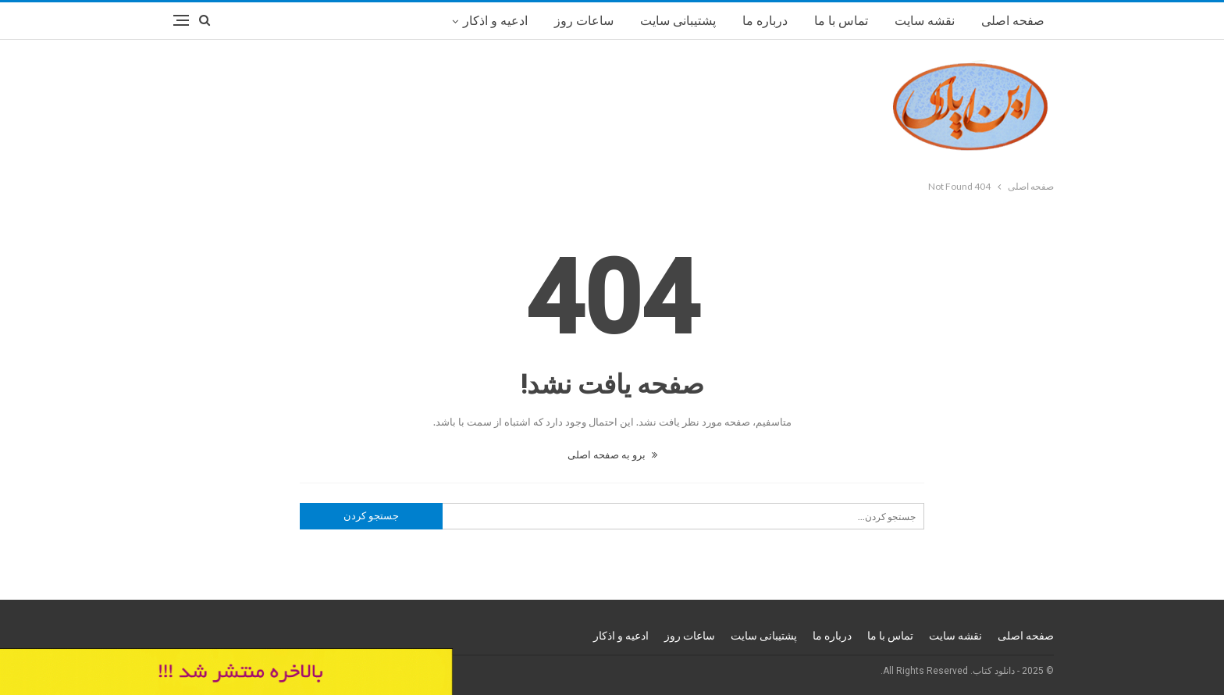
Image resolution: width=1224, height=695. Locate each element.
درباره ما (765, 20)
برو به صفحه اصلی (612, 454)
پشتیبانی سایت (678, 20)
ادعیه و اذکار (495, 20)
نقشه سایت (925, 20)
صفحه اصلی (1012, 20)
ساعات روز (584, 20)
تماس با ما (841, 20)
